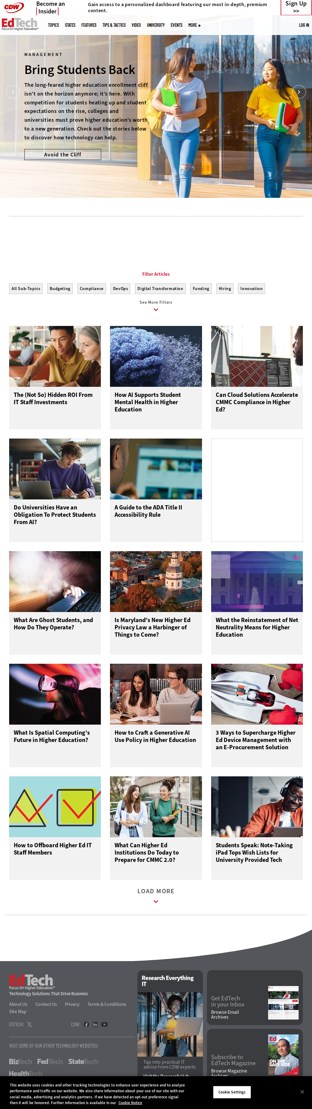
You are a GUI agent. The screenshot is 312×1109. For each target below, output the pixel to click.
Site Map (18, 1011)
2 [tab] (159, 182)
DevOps (120, 289)
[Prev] (13, 92)
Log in (304, 25)
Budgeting (60, 289)
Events (176, 25)
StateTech (83, 1061)
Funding (201, 289)
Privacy (72, 1004)
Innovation (251, 289)
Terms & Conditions (106, 1004)
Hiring (225, 289)
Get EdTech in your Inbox (227, 1001)
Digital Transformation (160, 289)
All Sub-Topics (26, 289)
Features (88, 25)
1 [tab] (149, 182)
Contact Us (46, 1004)
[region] (156, 1092)
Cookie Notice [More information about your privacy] (130, 1102)
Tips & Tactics (114, 25)
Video (136, 25)
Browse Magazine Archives (229, 1073)
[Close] (302, 1091)
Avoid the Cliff (62, 154)
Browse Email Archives (225, 1015)
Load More (156, 897)
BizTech (20, 1061)
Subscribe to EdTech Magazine (233, 1060)
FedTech (50, 1061)
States (70, 25)
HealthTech (25, 1073)
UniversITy (156, 25)
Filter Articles (156, 274)
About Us (18, 1004)
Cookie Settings (232, 1092)
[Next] (299, 92)
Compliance (92, 289)
